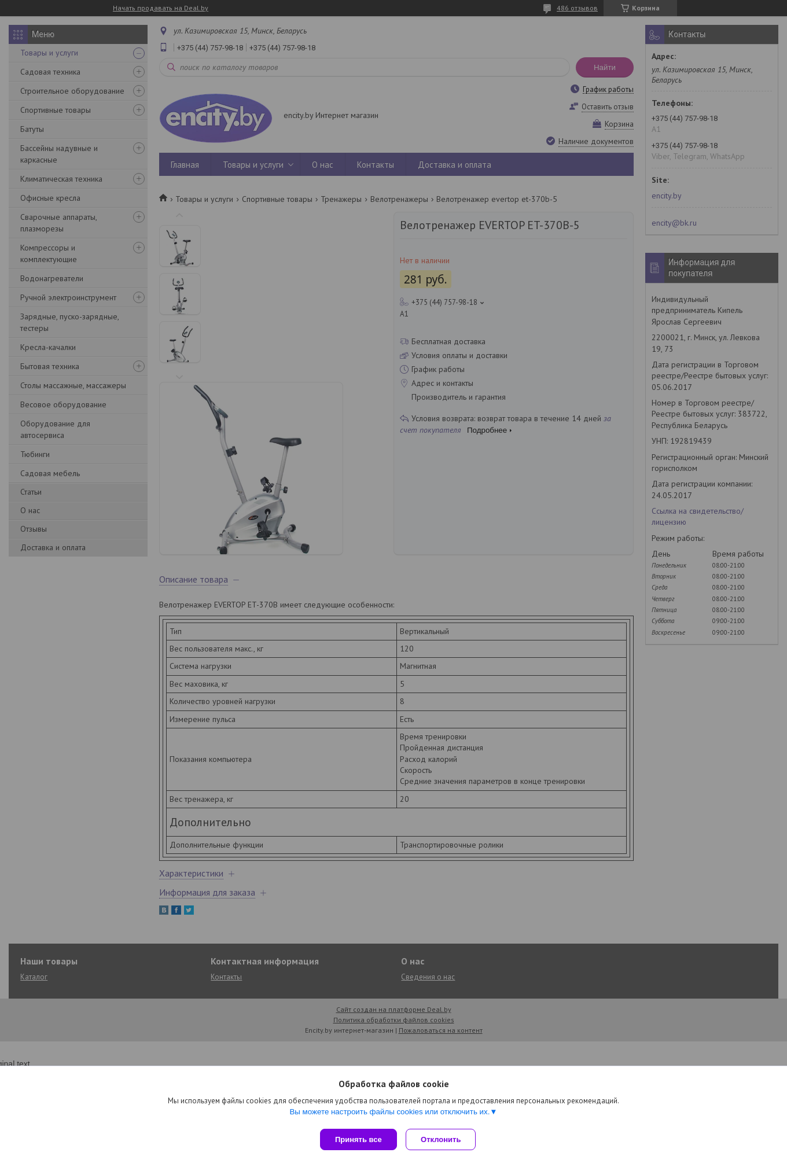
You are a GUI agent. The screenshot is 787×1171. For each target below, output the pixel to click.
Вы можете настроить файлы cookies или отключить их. (389, 1114)
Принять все (358, 1139)
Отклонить (444, 1139)
